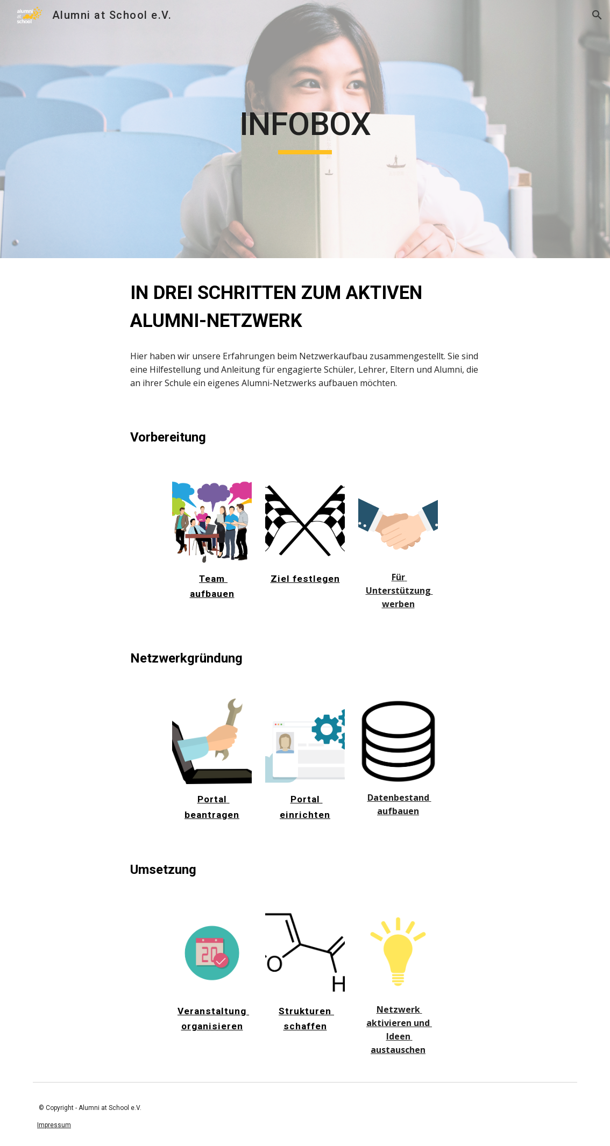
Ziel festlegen (305, 578)
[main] (305, 129)
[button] (597, 15)
